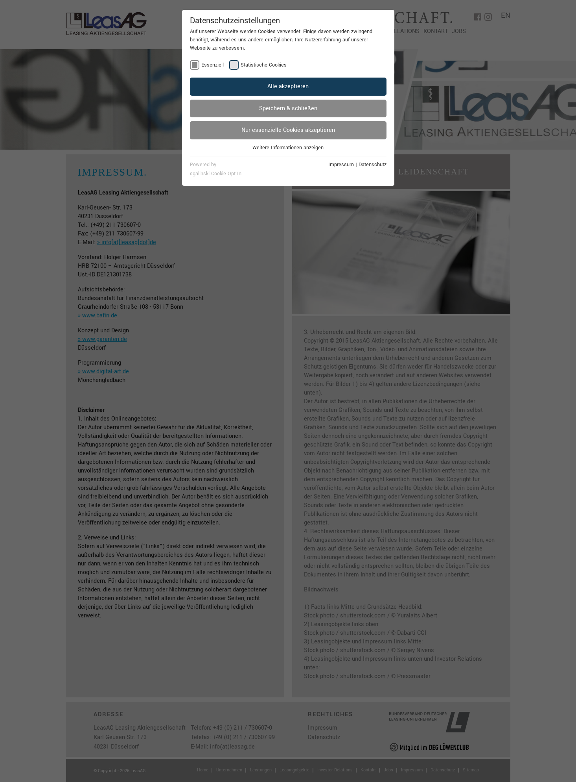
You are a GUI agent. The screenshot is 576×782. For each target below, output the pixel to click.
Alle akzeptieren (288, 86)
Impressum (341, 164)
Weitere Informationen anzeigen (288, 147)
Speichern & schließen (288, 108)
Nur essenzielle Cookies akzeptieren (288, 130)
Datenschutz (372, 164)
